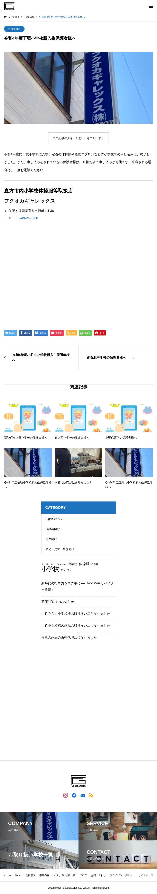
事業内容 (44, 875)
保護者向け (14, 28)
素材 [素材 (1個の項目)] (69, 570)
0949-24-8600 (28, 218)
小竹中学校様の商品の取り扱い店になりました (75, 625)
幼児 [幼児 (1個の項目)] (63, 570)
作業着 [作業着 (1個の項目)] (94, 564)
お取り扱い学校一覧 (64, 875)
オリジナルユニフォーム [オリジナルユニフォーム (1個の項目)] (53, 564)
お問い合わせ (98, 875)
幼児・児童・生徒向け (60, 549)
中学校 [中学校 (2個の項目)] (72, 564)
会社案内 (30, 875)
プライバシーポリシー (122, 875)
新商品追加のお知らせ (57, 601)
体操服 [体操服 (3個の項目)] (84, 564)
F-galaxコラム (55, 519)
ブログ (83, 875)
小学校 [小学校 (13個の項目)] (50, 569)
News (18, 875)
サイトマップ (145, 875)
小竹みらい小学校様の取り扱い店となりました (75, 613)
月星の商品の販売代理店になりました (69, 637)
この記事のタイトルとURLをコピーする (78, 138)
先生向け (51, 539)
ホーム (7, 875)
